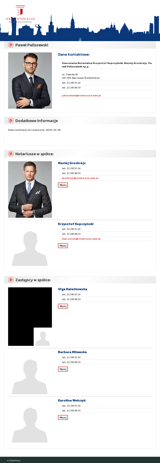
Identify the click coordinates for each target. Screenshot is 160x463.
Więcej (63, 185)
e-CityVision (13, 460)
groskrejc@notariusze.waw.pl (80, 178)
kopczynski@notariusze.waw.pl (81, 239)
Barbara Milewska (72, 351)
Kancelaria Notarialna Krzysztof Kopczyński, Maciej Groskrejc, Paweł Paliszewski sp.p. (107, 64)
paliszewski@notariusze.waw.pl (81, 95)
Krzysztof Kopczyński (75, 223)
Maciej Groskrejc (72, 162)
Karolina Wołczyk (72, 400)
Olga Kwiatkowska (72, 289)
